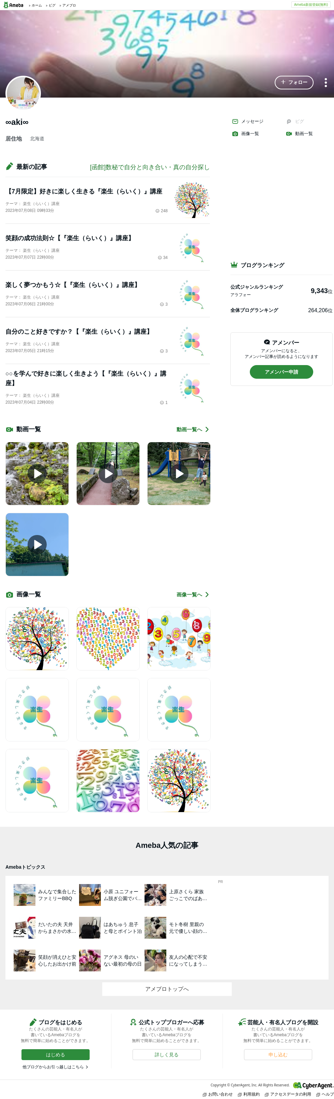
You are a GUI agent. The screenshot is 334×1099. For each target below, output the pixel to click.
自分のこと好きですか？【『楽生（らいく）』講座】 (79, 331)
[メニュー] (326, 83)
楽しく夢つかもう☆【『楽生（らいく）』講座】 (72, 284)
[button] (294, 82)
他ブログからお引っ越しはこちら (53, 1067)
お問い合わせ (218, 1094)
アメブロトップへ (167, 989)
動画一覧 (299, 133)
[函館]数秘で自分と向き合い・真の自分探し (150, 167)
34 (163, 257)
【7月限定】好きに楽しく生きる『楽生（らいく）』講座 (83, 191)
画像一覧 (245, 133)
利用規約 (249, 1094)
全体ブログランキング (254, 310)
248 (161, 210)
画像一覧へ (193, 594)
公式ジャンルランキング (256, 287)
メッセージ (247, 121)
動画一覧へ (193, 429)
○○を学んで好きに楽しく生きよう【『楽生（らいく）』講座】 (85, 378)
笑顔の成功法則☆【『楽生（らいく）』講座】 (69, 238)
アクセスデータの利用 (288, 1094)
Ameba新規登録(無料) (311, 4)
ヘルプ (325, 1094)
